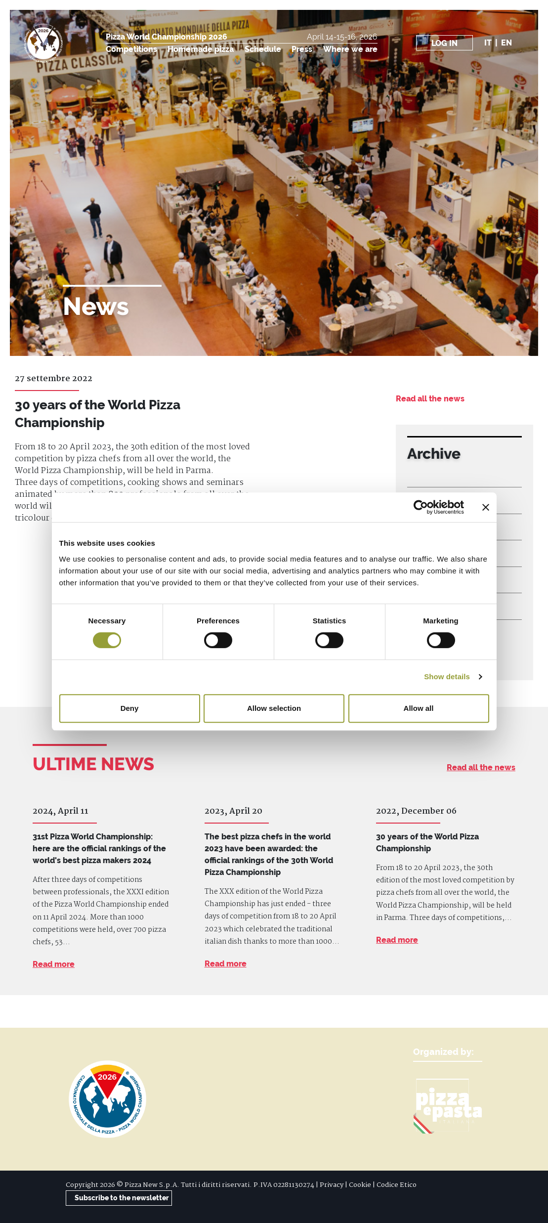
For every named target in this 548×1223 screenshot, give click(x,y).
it (488, 42)
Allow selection (274, 708)
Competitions (131, 49)
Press (302, 49)
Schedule (263, 49)
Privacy (331, 1184)
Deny (130, 708)
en (506, 42)
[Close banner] (485, 507)
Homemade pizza (201, 49)
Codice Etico (397, 1184)
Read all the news (430, 398)
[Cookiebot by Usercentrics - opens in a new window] (421, 507)
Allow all (419, 708)
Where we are (350, 49)
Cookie (360, 1184)
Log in (444, 43)
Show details (447, 676)
